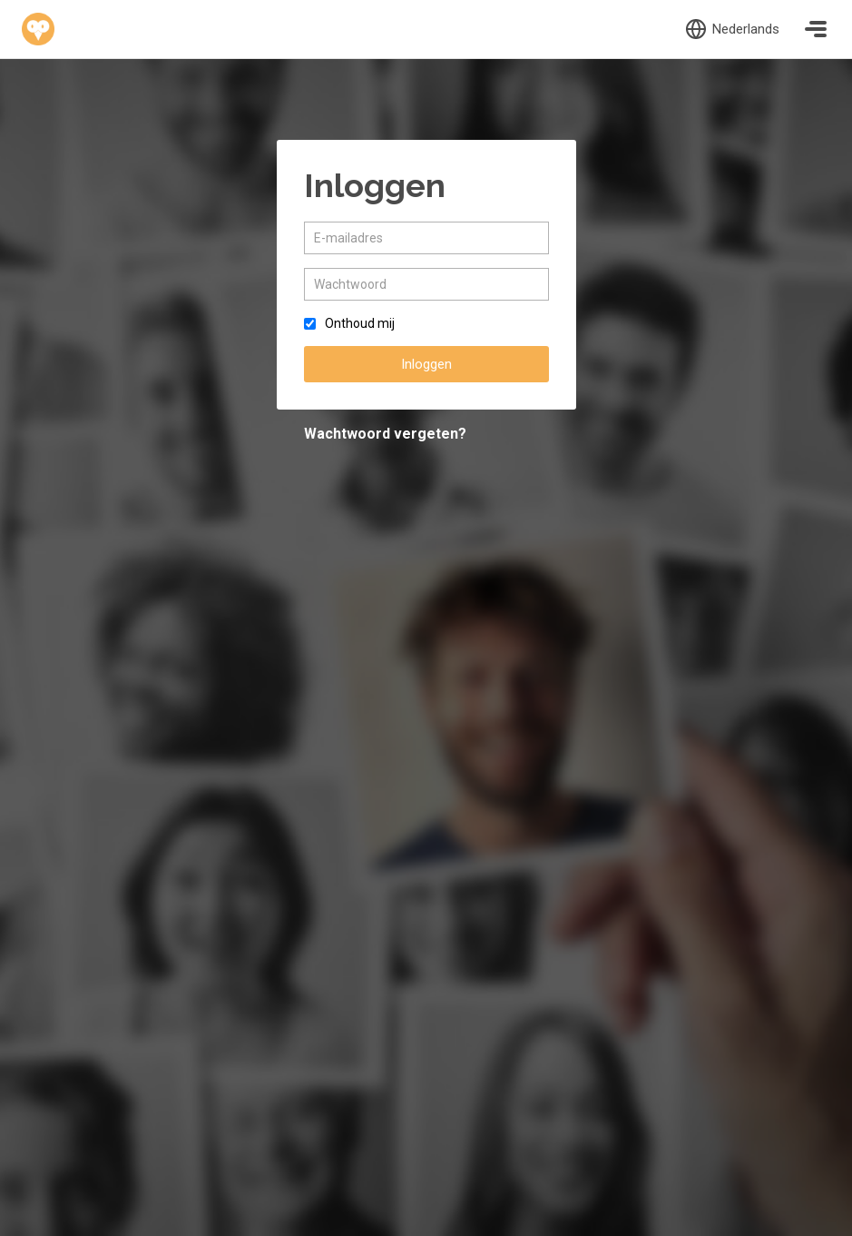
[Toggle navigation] (816, 29)
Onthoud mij (360, 323)
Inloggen (426, 364)
